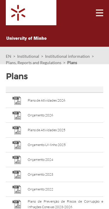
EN (8, 56)
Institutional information (67, 56)
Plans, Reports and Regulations (33, 62)
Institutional (28, 56)
